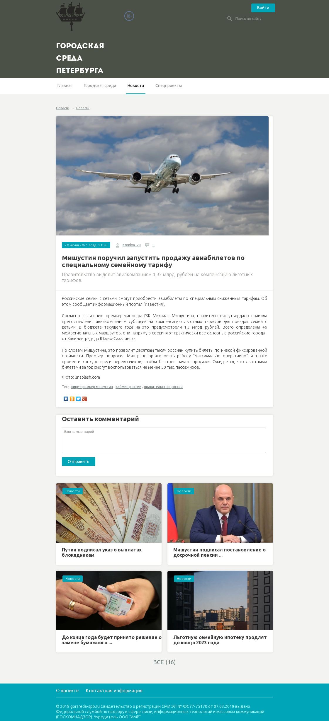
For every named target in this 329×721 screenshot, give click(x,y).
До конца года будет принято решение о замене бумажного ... (112, 640)
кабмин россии (128, 387)
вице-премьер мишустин (92, 387)
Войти (263, 7)
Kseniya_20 (132, 245)
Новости (136, 85)
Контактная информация (114, 690)
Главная (64, 85)
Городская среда (100, 85)
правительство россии (163, 387)
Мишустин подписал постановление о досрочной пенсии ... (219, 552)
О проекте (67, 690)
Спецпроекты (168, 85)
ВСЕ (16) (164, 662)
